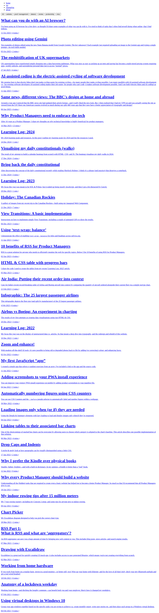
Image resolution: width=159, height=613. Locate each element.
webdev (9, 14)
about (8, 10)
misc (58, 14)
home (8, 3)
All (3, 14)
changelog (10, 7)
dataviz (33, 14)
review (41, 14)
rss (7, 5)
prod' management (21, 14)
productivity (50, 14)
